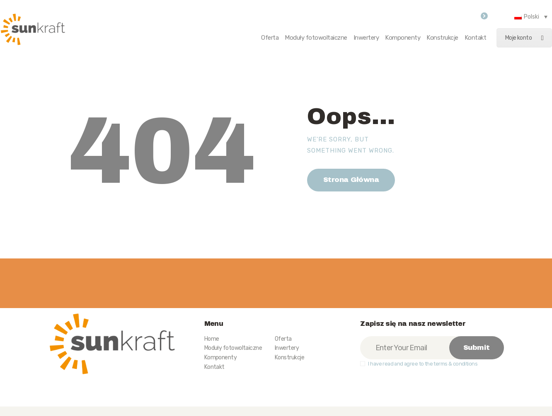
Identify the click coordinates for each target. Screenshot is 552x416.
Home (211, 338)
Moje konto (524, 37)
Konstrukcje (289, 357)
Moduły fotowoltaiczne (233, 347)
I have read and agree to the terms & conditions (422, 364)
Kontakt (214, 367)
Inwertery (287, 347)
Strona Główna (351, 180)
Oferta (283, 338)
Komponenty (220, 357)
